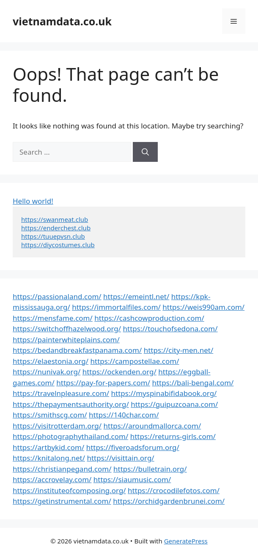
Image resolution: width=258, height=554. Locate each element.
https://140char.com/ (124, 415)
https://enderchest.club (56, 228)
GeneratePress (186, 541)
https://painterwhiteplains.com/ (66, 339)
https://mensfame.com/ (53, 318)
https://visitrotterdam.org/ (57, 426)
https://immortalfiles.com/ (116, 307)
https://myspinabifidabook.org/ (164, 393)
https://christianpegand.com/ (62, 469)
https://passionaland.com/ (57, 296)
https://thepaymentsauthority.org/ (71, 404)
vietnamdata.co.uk (62, 21)
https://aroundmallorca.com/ (152, 426)
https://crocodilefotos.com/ (174, 490)
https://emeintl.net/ (136, 296)
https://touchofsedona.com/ (170, 328)
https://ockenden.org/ (119, 372)
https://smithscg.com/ (50, 415)
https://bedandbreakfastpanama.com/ (77, 350)
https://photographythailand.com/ (70, 436)
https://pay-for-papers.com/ (103, 383)
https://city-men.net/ (179, 350)
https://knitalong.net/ (49, 458)
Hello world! (33, 201)
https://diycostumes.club (58, 244)
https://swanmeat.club (54, 219)
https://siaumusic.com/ (132, 479)
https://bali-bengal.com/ (192, 383)
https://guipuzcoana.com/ (174, 404)
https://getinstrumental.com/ (62, 501)
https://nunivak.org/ (46, 372)
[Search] (145, 152)
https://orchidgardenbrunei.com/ (169, 501)
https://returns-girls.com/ (173, 436)
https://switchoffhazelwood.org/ (67, 328)
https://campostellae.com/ (135, 361)
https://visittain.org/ (120, 458)
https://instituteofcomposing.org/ (69, 490)
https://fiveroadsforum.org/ (132, 447)
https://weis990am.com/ (203, 307)
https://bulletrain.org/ (150, 469)
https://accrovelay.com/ (52, 479)
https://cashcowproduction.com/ (149, 318)
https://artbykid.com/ (48, 447)
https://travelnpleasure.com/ (61, 393)
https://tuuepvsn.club (53, 236)
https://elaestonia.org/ (50, 361)
